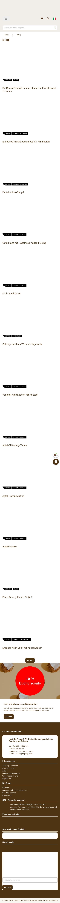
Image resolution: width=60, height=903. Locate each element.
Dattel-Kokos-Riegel (13, 192)
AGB (4, 771)
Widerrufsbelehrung (10, 776)
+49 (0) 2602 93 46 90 (21, 751)
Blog (16, 80)
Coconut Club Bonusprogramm (14, 790)
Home (6, 35)
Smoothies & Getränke (21, 639)
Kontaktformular (8, 768)
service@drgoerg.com (20, 754)
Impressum (6, 778)
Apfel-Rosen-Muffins (13, 496)
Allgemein (7, 80)
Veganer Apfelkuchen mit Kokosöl (20, 394)
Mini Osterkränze (11, 293)
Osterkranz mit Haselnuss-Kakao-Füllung (24, 243)
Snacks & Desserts (20, 133)
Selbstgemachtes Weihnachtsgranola (22, 344)
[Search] (55, 27)
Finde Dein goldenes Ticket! (17, 597)
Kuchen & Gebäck (19, 234)
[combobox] (30, 27)
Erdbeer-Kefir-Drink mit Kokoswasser (22, 648)
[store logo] (30, 9)
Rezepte (7, 133)
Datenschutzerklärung (11, 773)
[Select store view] (54, 18)
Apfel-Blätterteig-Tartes (14, 445)
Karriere (5, 788)
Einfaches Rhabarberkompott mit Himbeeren (26, 141)
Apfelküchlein (9, 546)
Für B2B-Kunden (9, 793)
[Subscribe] (7, 887)
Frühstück (17, 336)
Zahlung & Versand (10, 766)
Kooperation (7, 795)
